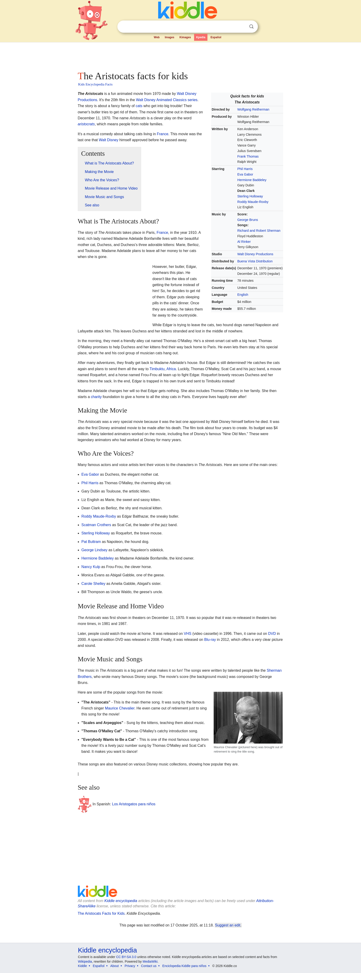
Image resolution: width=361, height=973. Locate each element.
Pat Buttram (91, 542)
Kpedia (200, 37)
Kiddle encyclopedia (120, 901)
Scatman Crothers (96, 525)
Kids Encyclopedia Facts (95, 84)
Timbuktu (157, 369)
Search (251, 26)
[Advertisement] (180, 55)
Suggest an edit (227, 925)
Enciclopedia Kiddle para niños (184, 966)
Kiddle (82, 966)
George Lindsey (95, 550)
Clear (242, 27)
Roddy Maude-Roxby (252, 202)
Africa (171, 369)
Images (169, 37)
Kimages (185, 37)
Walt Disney (108, 140)
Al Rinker (244, 241)
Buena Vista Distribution (255, 261)
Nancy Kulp (91, 567)
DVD (272, 634)
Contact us (149, 966)
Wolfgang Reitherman (253, 109)
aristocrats (86, 124)
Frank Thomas (248, 156)
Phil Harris (245, 169)
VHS (187, 634)
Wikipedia (85, 961)
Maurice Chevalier (119, 708)
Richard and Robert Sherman (258, 230)
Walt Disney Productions (255, 254)
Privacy (130, 966)
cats (139, 106)
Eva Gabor (245, 174)
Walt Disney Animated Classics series (167, 100)
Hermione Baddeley (251, 180)
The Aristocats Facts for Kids (101, 913)
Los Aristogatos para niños (134, 804)
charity (96, 397)
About (114, 966)
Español (215, 37)
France (162, 134)
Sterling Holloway (250, 196)
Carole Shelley (93, 584)
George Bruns (247, 220)
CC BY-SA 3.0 (126, 957)
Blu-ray (210, 640)
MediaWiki (150, 961)
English (242, 294)
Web (157, 37)
